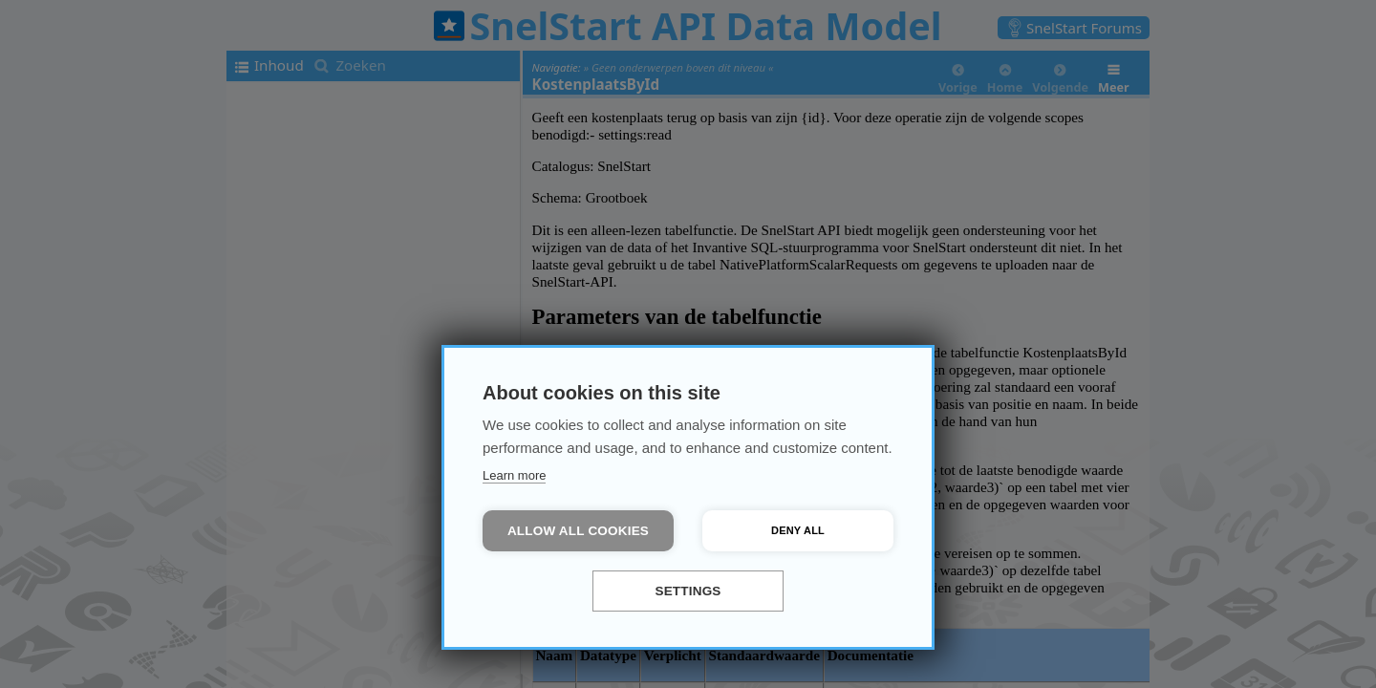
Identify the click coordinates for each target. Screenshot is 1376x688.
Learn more (514, 475)
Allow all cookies (578, 531)
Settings (687, 591)
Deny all (798, 530)
